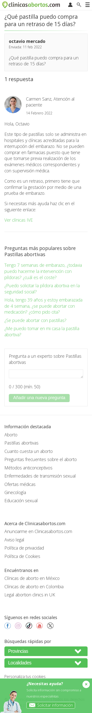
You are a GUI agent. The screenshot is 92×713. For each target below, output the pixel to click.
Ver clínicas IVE (18, 220)
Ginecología (15, 492)
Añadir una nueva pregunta (39, 397)
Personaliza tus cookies (25, 676)
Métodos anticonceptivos (28, 468)
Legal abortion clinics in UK (29, 595)
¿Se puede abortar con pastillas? (35, 320)
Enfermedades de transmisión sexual (40, 476)
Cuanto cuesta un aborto (28, 451)
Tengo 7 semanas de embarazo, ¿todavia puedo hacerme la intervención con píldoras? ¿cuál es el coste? (43, 271)
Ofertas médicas (20, 484)
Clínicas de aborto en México (32, 578)
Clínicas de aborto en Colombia (34, 586)
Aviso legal (14, 540)
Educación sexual (21, 500)
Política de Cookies (22, 556)
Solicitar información (50, 705)
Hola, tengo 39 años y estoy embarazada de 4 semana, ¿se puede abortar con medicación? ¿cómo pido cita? (43, 306)
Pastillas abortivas (21, 443)
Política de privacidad (24, 548)
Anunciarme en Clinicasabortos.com (38, 531)
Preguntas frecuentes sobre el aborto (40, 459)
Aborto (10, 435)
